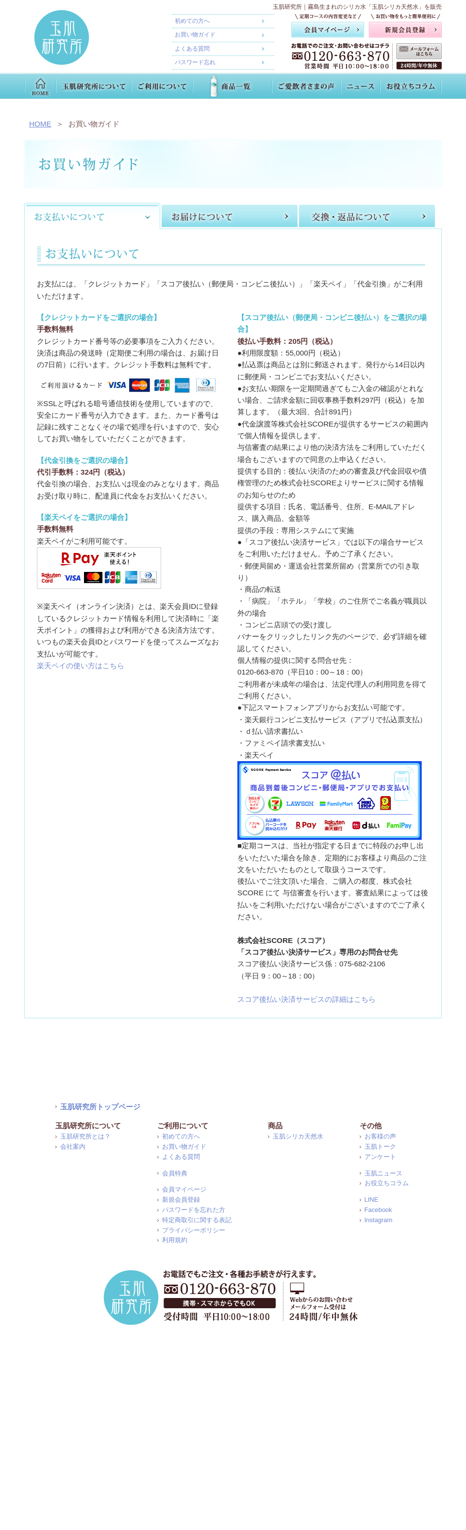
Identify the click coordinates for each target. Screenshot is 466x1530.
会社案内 (72, 1146)
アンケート (380, 1156)
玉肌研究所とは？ (85, 1136)
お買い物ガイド (195, 34)
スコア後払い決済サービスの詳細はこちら (306, 999)
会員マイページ (184, 1189)
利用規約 (174, 1240)
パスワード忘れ (195, 62)
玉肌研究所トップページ (100, 1107)
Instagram (379, 1220)
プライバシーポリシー (193, 1230)
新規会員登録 (181, 1199)
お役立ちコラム (387, 1183)
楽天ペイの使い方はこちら (80, 665)
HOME (40, 124)
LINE (372, 1199)
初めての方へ (192, 21)
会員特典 (174, 1173)
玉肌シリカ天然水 (298, 1136)
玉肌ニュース (383, 1173)
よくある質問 (192, 48)
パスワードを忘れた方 (193, 1209)
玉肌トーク (380, 1146)
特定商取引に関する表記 (197, 1220)
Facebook (378, 1209)
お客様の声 (380, 1136)
